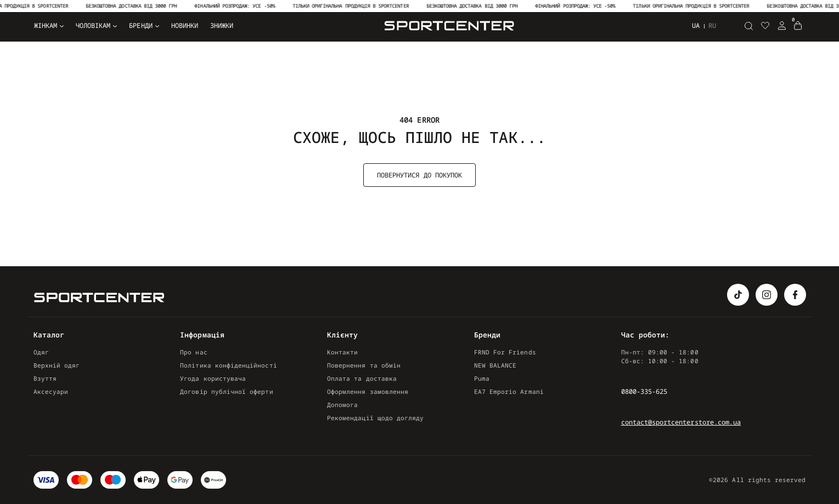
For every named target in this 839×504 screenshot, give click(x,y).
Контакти (342, 352)
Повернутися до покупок (419, 175)
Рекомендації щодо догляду (375, 418)
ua (696, 25)
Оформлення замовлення (367, 391)
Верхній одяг (56, 365)
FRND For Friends (505, 352)
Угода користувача (213, 378)
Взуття (45, 378)
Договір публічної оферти (226, 391)
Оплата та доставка (362, 378)
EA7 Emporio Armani (509, 391)
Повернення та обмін (364, 365)
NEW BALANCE (495, 365)
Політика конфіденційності (228, 365)
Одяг (41, 352)
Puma (481, 378)
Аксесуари (51, 391)
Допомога (342, 404)
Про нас (193, 352)
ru (712, 25)
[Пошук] (749, 25)
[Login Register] (782, 25)
